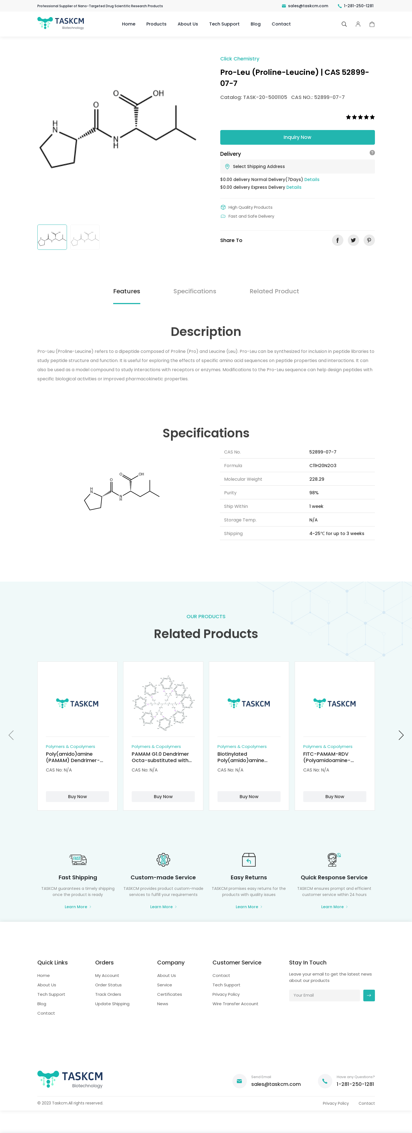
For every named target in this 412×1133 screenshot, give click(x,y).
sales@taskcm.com (305, 6)
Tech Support (224, 24)
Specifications (194, 291)
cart (372, 24)
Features (126, 291)
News (162, 1004)
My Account (107, 975)
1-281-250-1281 (356, 6)
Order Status (108, 985)
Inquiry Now (297, 137)
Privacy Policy (226, 994)
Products (156, 24)
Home (128, 24)
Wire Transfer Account (235, 1004)
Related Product (274, 291)
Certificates (169, 994)
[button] (11, 735)
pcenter (358, 24)
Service (164, 985)
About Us (188, 24)
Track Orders (108, 994)
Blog (256, 24)
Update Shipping (112, 1004)
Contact (281, 24)
